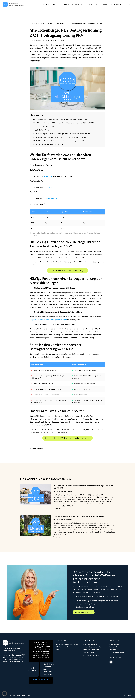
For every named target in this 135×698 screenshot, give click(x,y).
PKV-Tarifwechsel (61, 4)
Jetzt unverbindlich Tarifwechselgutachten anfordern (67, 438)
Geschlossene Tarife (46, 126)
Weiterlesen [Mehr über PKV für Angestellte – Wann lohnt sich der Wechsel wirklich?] (57, 537)
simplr (58, 649)
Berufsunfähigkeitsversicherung (93, 647)
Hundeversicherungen (89, 644)
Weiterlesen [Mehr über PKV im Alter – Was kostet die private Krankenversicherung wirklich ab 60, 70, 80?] (57, 509)
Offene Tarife (44, 130)
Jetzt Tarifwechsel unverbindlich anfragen (67, 270)
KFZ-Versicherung (88, 652)
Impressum (112, 649)
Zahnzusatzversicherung (90, 655)
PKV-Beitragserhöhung (82, 4)
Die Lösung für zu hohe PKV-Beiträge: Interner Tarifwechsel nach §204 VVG (64, 134)
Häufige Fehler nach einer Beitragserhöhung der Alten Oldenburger (61, 137)
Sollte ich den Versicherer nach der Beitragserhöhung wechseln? (60, 141)
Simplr (104, 4)
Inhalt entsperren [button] (32, 669)
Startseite (46, 4)
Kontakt (127, 4)
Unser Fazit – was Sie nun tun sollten (49, 144)
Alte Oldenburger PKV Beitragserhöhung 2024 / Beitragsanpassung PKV (60, 119)
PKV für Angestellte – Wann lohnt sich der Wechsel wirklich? (78, 516)
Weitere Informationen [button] (41, 679)
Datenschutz (113, 647)
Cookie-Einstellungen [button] (125, 695)
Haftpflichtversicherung (90, 649)
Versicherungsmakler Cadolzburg (67, 644)
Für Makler (116, 4)
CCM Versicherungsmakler (38, 23)
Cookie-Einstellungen (116, 652)
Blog (97, 4)
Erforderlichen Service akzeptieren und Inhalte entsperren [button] (48, 669)
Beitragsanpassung (37, 448)
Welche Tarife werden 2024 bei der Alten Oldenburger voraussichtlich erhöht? (65, 123)
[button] (4, 693)
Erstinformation (114, 644)
